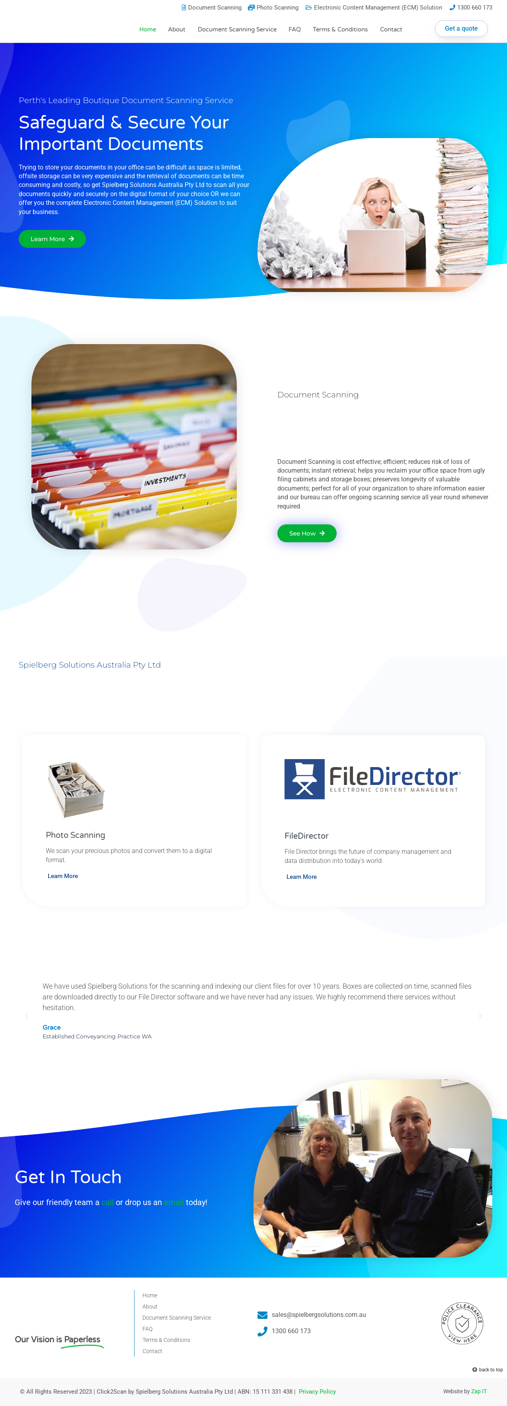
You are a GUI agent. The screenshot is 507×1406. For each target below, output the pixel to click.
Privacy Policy (317, 1391)
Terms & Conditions (340, 29)
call (107, 1202)
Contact (391, 29)
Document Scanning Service (237, 29)
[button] (27, 1016)
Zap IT (479, 1391)
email (174, 1202)
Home (147, 29)
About (176, 29)
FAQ (295, 29)
